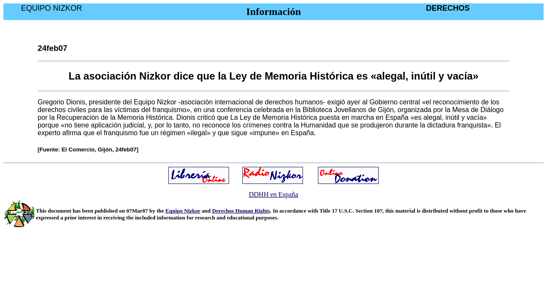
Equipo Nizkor (182, 210)
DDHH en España (273, 194)
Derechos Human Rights (241, 210)
